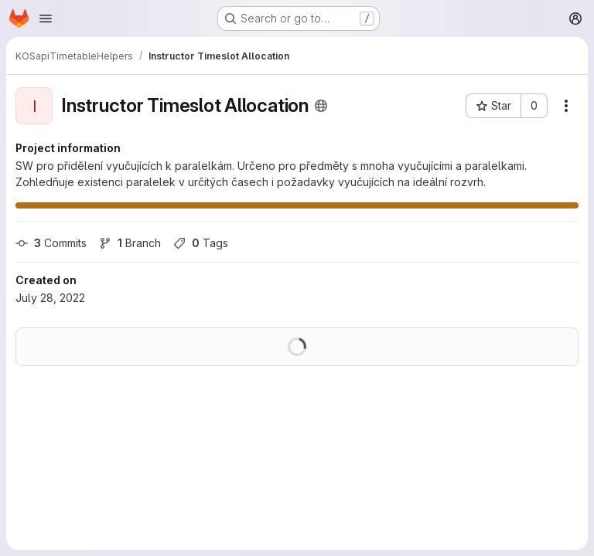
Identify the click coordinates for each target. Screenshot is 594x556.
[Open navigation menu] (45, 18)
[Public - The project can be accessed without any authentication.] (321, 106)
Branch (130, 242)
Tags (200, 242)
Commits (51, 242)
